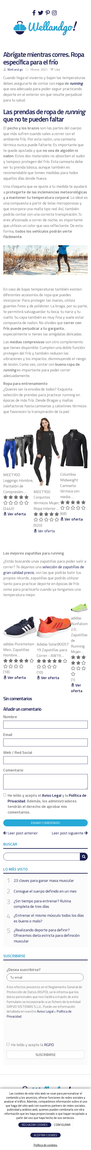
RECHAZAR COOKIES (35, 1125)
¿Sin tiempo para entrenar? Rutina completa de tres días (42, 903)
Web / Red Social (17, 752)
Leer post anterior (20, 833)
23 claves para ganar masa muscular (44, 880)
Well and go (15, 69)
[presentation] (40, 1030)
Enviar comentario (45, 822)
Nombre (10, 717)
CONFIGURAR (62, 1125)
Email (7, 734)
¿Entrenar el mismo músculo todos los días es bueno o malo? (49, 918)
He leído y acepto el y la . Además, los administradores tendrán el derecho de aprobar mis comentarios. (47, 804)
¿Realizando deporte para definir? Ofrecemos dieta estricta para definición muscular (47, 935)
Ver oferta (44, 531)
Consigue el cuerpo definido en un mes (45, 891)
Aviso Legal (51, 795)
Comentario (13, 770)
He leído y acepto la (30, 1045)
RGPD (49, 1045)
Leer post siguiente (70, 833)
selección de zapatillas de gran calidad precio (43, 569)
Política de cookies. (46, 1145)
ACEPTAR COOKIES (45, 1135)
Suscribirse (46, 1054)
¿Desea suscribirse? (24, 969)
